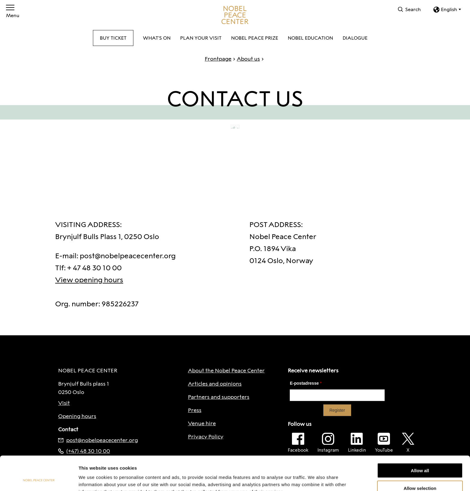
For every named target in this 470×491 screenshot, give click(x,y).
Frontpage (218, 59)
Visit (64, 403)
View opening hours (89, 279)
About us (245, 59)
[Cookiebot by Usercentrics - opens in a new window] (39, 479)
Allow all (420, 438)
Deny (420, 473)
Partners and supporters (218, 397)
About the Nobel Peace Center (226, 370)
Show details (315, 479)
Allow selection (419, 456)
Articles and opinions (215, 383)
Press (194, 410)
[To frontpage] (235, 15)
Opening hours (77, 416)
